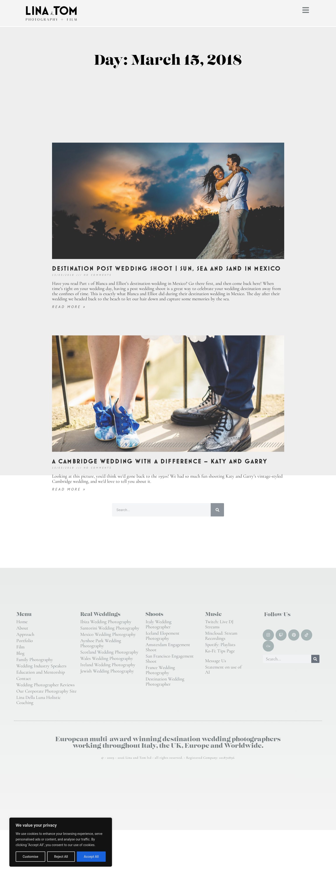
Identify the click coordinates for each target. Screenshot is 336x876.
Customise (30, 856)
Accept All (91, 856)
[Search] (315, 659)
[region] (60, 842)
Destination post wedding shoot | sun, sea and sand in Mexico (166, 410)
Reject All (61, 856)
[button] (305, 8)
